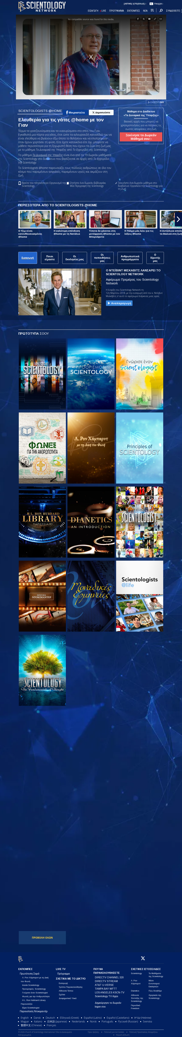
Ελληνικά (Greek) (69, 1016)
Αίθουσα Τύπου (66, 989)
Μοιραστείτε (75, 112)
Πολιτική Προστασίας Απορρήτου (143, 1030)
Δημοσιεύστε (101, 112)
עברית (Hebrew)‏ (142, 1016)
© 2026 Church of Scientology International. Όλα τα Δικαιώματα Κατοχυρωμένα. (45, 1031)
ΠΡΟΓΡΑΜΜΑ (116, 10)
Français (51, 1023)
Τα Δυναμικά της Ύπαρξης (47, 155)
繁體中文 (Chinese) (31, 1023)
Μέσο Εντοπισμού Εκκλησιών (154, 982)
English (25, 1016)
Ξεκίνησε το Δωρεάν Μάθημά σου (141, 137)
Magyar (25, 1019)
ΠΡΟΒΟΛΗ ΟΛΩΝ (42, 937)
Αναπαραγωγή (119, 303)
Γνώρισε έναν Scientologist (35, 991)
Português (107, 1019)
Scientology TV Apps (106, 994)
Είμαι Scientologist (30, 1006)
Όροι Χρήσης (93, 1030)
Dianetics (135, 989)
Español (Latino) (93, 1016)
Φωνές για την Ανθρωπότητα (36, 994)
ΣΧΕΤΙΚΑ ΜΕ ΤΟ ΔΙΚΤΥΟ (71, 976)
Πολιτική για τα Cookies (114, 1030)
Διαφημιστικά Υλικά (68, 996)
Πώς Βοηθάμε (155, 989)
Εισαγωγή (63, 981)
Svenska (147, 1019)
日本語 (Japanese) (57, 1019)
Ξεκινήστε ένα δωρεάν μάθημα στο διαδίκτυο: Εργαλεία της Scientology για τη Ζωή (140, 186)
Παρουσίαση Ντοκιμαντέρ (34, 1009)
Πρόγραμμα (63, 971)
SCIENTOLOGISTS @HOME (40, 111)
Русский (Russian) (128, 1019)
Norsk (93, 1019)
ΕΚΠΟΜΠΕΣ (133, 10)
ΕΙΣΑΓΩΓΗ (93, 10)
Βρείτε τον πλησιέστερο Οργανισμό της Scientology (44, 184)
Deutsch (50, 1016)
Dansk (37, 1016)
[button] (178, 219)
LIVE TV (61, 967)
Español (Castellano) (118, 1016)
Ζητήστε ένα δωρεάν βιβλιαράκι (88, 184)
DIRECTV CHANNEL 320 (109, 975)
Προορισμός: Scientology (34, 987)
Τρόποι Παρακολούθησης (71, 985)
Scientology (136, 971)
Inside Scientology (30, 983)
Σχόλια (62, 993)
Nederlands (78, 1019)
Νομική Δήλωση (122, 1033)
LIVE (103, 10)
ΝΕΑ (145, 10)
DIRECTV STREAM (106, 979)
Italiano (38, 1019)
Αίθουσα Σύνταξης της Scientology (137, 996)
